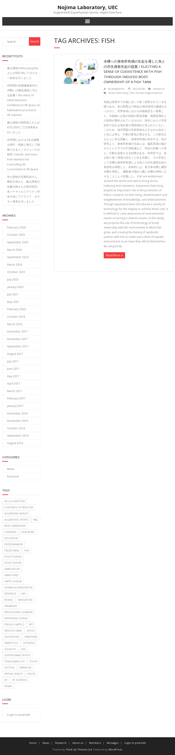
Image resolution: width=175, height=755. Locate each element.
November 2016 (17, 421)
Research (159, 88)
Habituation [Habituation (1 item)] (12, 569)
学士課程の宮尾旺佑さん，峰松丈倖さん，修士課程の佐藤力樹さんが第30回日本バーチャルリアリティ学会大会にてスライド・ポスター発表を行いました (23, 189)
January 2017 (15, 406)
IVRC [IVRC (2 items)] (23, 593)
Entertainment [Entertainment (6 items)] (13, 544)
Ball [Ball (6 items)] (35, 519)
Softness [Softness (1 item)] (29, 643)
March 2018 (14, 324)
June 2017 (13, 369)
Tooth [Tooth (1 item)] (33, 661)
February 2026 (16, 227)
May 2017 (13, 376)
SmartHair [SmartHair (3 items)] (30, 636)
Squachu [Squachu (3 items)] (10, 649)
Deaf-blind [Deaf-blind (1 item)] (27, 532)
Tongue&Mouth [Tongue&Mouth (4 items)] (14, 661)
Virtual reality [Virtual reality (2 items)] (13, 673)
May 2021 (13, 302)
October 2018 (16, 317)
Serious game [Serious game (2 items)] (13, 630)
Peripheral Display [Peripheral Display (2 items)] (16, 618)
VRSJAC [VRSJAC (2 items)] (8, 686)
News (10, 469)
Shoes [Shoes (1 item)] (31, 630)
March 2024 (14, 265)
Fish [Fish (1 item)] (26, 550)
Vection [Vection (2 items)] (9, 667)
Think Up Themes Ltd (79, 749)
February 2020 (16, 309)
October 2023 (16, 272)
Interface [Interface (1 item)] (10, 593)
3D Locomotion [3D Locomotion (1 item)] (14, 501)
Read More (113, 255)
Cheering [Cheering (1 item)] (10, 532)
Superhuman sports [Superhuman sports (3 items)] (17, 655)
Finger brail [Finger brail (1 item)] (12, 550)
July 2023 (12, 279)
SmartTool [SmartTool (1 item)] (11, 643)
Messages (112, 743)
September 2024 (17, 257)
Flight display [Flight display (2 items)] (13, 556)
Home (33, 743)
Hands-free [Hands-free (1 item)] (11, 575)
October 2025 (16, 235)
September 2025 (17, 242)
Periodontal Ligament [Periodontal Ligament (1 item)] (18, 612)
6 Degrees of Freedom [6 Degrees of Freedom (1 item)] (18, 507)
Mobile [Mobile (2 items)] (8, 599)
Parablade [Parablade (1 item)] (10, 606)
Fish (132, 92)
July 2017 (12, 361)
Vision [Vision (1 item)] (31, 673)
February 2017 (16, 398)
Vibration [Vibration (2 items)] (25, 667)
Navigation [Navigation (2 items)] (25, 599)
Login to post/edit (18, 715)
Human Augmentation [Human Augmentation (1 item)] (18, 587)
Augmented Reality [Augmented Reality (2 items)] (16, 513)
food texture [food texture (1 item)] (13, 562)
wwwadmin (118, 88)
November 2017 (17, 339)
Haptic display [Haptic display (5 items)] (13, 581)
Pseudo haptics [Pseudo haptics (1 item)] (14, 624)
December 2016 (17, 413)
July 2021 (12, 294)
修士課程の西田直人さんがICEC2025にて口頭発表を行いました (23, 127)
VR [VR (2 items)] (5, 680)
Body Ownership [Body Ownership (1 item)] (15, 525)
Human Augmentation (149, 92)
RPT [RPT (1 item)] (31, 624)
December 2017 (17, 331)
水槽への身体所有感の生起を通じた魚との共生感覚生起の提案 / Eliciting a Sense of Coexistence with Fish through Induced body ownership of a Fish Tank (134, 71)
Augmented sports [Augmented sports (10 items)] (16, 519)
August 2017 (15, 354)
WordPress (115, 749)
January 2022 (15, 287)
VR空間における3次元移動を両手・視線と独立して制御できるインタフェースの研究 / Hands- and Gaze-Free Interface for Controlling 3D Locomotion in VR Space (23, 154)
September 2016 (17, 436)
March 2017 (14, 391)
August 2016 (15, 443)
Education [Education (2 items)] (11, 538)
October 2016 (16, 428)
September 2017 (17, 346)
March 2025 (14, 250)
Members (95, 743)
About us (77, 743)
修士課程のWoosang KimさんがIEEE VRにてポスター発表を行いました (23, 73)
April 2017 (13, 383)
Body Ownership (118, 92)
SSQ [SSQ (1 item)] (23, 649)
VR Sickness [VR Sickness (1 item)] (19, 680)
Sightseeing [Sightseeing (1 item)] (12, 636)
